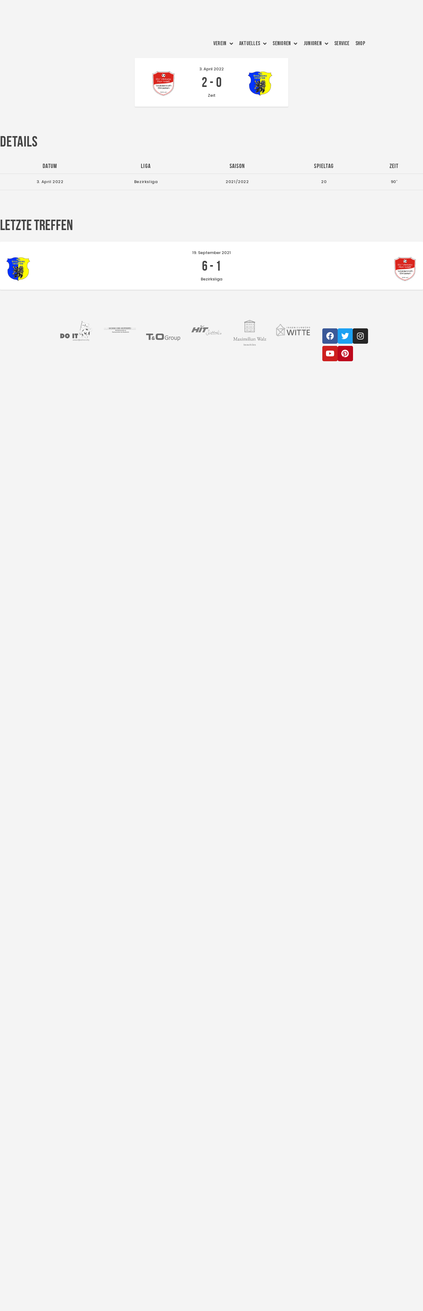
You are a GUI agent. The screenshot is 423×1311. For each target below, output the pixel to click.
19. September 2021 (211, 253)
